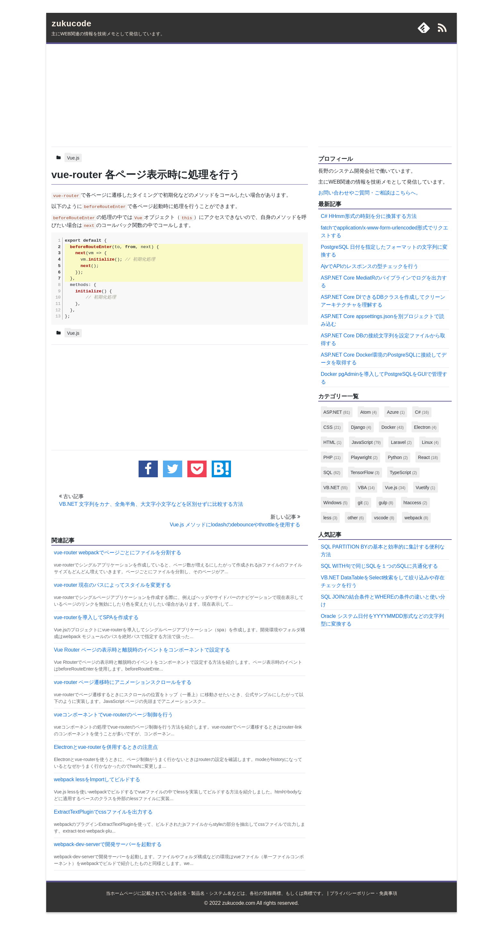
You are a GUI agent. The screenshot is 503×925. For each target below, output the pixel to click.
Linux (430, 442)
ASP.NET (336, 412)
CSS (332, 427)
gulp (386, 502)
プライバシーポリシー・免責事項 (363, 893)
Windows (335, 502)
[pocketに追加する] (197, 469)
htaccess (415, 502)
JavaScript (366, 442)
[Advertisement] (179, 94)
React (428, 457)
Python (398, 457)
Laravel (401, 442)
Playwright (364, 457)
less (330, 517)
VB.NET (335, 487)
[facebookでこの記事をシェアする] (148, 469)
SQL (331, 472)
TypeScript (403, 472)
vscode (384, 517)
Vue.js (73, 157)
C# (422, 412)
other (355, 517)
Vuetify (425, 487)
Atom (368, 412)
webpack (416, 517)
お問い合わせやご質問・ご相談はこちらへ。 (369, 192)
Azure (396, 412)
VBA (366, 487)
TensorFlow (365, 472)
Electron (425, 427)
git (363, 502)
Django (361, 427)
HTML (332, 442)
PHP (332, 457)
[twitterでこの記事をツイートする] (172, 469)
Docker (392, 427)
